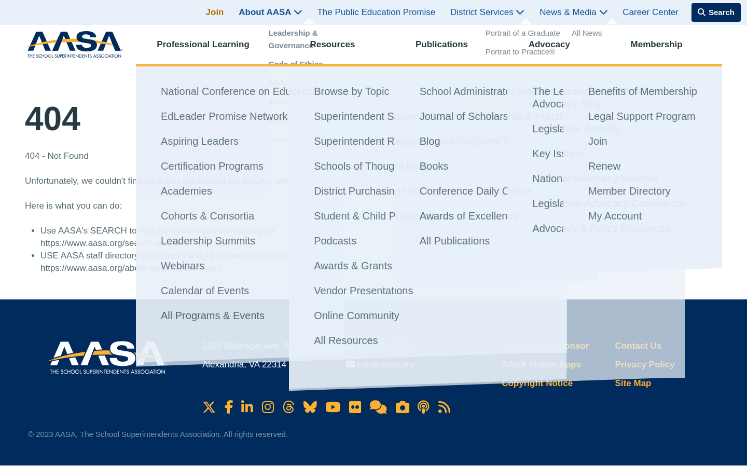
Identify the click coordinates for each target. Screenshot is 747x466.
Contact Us (638, 346)
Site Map (633, 383)
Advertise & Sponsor (545, 346)
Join (215, 12)
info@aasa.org (385, 364)
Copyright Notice (537, 383)
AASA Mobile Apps (541, 364)
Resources (341, 49)
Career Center (650, 12)
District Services (487, 12)
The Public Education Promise (376, 12)
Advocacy (558, 49)
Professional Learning (212, 49)
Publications (451, 49)
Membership (666, 49)
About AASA (270, 12)
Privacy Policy (645, 364)
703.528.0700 (384, 346)
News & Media (573, 12)
